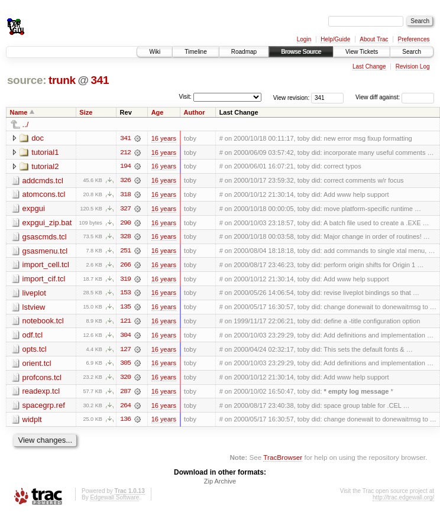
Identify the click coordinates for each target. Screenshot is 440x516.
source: (26, 80)
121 (125, 322)
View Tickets (361, 51)
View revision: (291, 97)
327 (125, 209)
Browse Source (301, 51)
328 (125, 237)
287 (125, 393)
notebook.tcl (43, 322)
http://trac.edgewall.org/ (403, 500)
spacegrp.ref (43, 407)
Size (85, 112)
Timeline (195, 51)
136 (125, 422)
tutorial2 (45, 166)
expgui (33, 209)
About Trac (374, 39)
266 (125, 266)
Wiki (154, 51)
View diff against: (394, 97)
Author (194, 112)
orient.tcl (36, 365)
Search (411, 51)
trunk (62, 80)
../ (25, 124)
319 (125, 280)
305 (125, 365)
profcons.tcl (42, 379)
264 (125, 408)
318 (125, 195)
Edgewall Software (114, 500)
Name (19, 112)
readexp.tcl (41, 393)
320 (125, 379)
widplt (32, 421)
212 (125, 152)
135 (125, 308)
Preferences (414, 39)
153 (125, 294)
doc (37, 138)
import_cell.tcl (45, 265)
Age (157, 112)
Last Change (369, 66)
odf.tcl (32, 336)
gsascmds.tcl (44, 237)
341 (99, 80)
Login (304, 39)
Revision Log (413, 66)
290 (125, 223)
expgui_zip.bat (47, 223)
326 (125, 181)
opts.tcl (34, 350)
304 (125, 337)
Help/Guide (335, 39)
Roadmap (244, 51)
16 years (163, 138)
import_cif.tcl (44, 279)
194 (125, 166)
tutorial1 (45, 152)
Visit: (185, 96)
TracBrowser (282, 460)
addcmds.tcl (42, 180)
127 (125, 351)
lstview (34, 308)
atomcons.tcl (44, 194)
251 (125, 252)
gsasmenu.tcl (45, 251)
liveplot (34, 294)
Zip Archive (220, 484)
